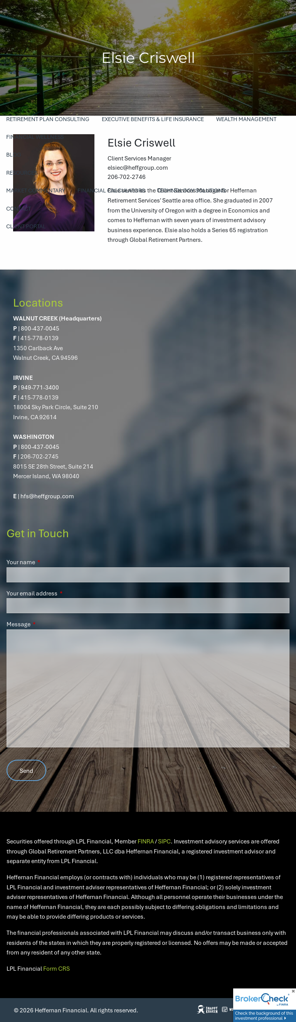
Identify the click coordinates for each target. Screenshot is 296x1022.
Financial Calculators (111, 190)
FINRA (146, 841)
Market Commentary (35, 190)
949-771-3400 (40, 387)
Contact (18, 208)
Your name (49, 562)
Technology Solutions (191, 190)
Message (46, 624)
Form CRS (56, 968)
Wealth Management (246, 119)
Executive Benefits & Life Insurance (153, 119)
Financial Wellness (35, 136)
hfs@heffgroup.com (47, 496)
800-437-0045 (40, 328)
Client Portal (26, 226)
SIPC (164, 841)
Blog (13, 154)
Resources (21, 172)
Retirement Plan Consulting (47, 119)
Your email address (60, 593)
